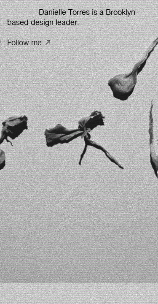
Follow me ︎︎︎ (29, 42)
